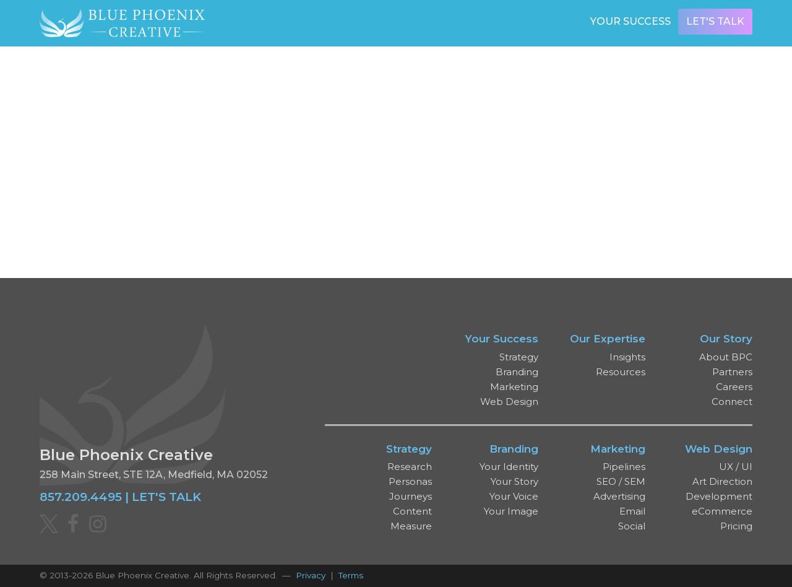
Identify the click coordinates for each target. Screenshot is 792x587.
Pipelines (624, 466)
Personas (410, 481)
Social (631, 526)
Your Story (514, 481)
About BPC (725, 357)
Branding (517, 372)
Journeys (410, 496)
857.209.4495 (81, 496)
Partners (732, 372)
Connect (732, 401)
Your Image (511, 511)
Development (719, 496)
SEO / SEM (620, 481)
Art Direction (722, 481)
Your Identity (509, 466)
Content (412, 511)
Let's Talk (715, 21)
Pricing (736, 526)
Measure (411, 526)
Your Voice (513, 496)
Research (409, 466)
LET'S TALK (166, 496)
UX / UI (735, 466)
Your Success (630, 21)
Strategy (518, 357)
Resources (620, 372)
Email (632, 511)
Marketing (514, 387)
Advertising (619, 496)
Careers (734, 387)
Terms (350, 575)
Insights (627, 357)
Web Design (509, 401)
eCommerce (722, 511)
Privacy (310, 575)
